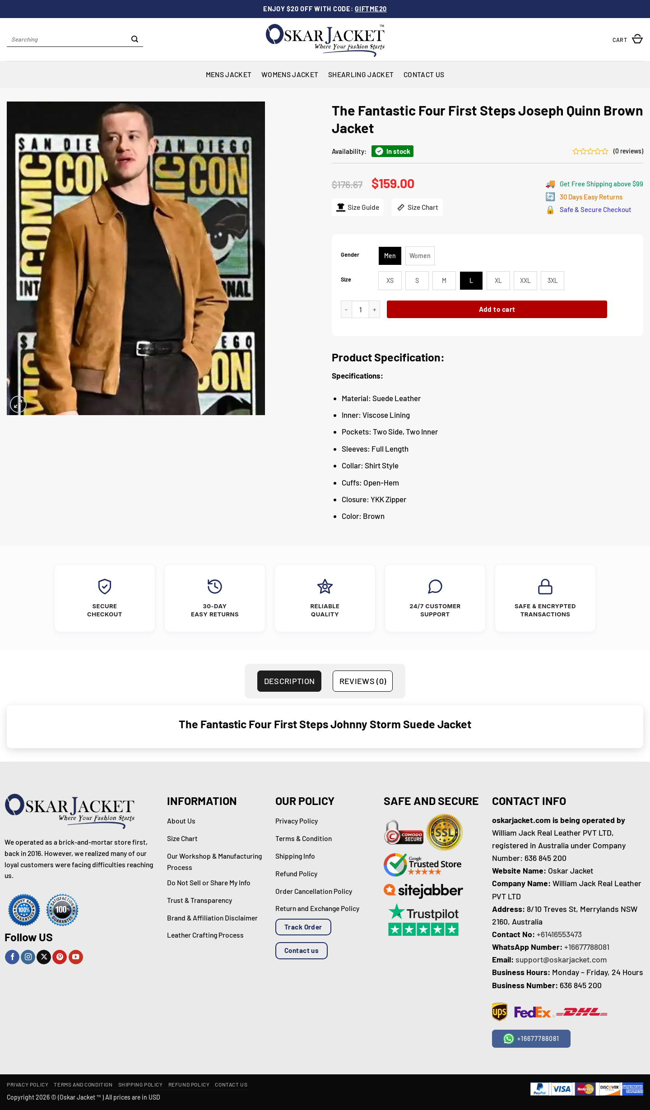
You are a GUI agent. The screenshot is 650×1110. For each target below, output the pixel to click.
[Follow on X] (44, 957)
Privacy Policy (27, 1084)
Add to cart (497, 309)
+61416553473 (559, 934)
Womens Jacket (289, 74)
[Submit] (135, 40)
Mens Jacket (228, 74)
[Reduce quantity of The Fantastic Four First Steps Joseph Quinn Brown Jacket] (346, 309)
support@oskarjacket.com (561, 959)
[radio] (390, 256)
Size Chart (417, 207)
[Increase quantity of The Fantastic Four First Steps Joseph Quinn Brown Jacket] (374, 309)
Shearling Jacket (361, 74)
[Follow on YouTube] (76, 957)
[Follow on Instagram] (28, 957)
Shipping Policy (140, 1084)
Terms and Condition (83, 1084)
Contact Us (424, 74)
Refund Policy (189, 1084)
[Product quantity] (360, 309)
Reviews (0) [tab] (362, 681)
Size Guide (357, 207)
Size (346, 279)
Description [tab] (289, 681)
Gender (350, 255)
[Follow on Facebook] (12, 957)
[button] (628, 39)
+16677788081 (586, 947)
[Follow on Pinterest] (59, 957)
